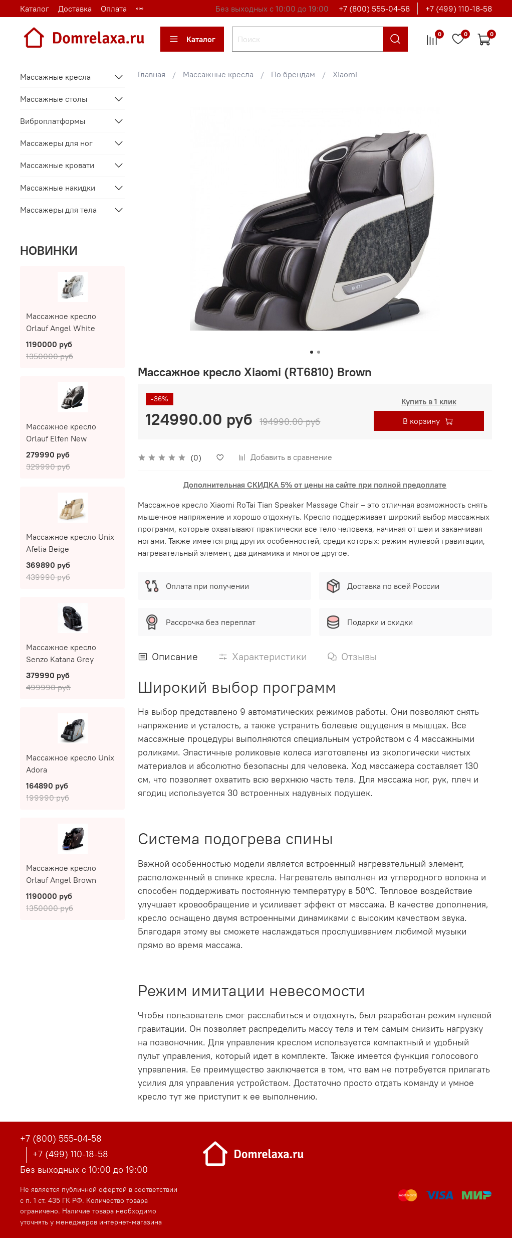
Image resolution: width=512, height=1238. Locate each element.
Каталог (34, 9)
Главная (151, 74)
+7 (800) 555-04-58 (374, 9)
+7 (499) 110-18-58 (458, 9)
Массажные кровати (57, 165)
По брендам (293, 74)
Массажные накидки (57, 188)
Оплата (114, 9)
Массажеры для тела (58, 210)
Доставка (75, 9)
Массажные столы (53, 99)
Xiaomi (345, 74)
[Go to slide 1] (311, 352)
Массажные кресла (218, 74)
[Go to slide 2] (318, 352)
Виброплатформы (52, 121)
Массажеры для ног (56, 143)
